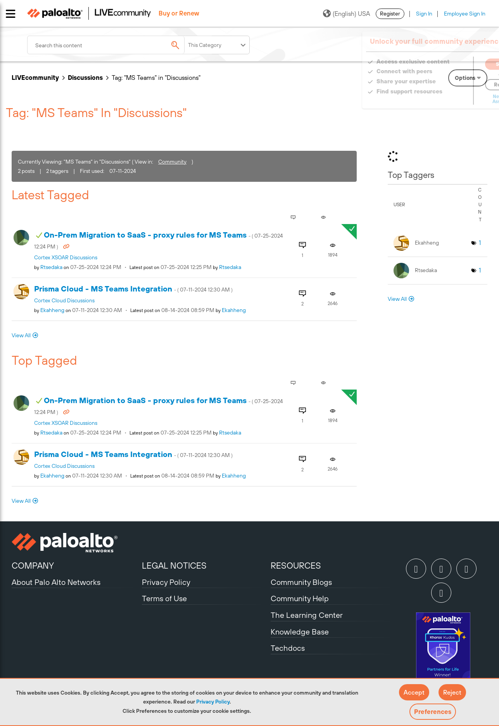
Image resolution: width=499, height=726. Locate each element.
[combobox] (120, 45)
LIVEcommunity (35, 77)
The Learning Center (307, 614)
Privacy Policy (213, 701)
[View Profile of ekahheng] (52, 310)
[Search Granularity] (217, 45)
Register (390, 13)
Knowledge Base (300, 631)
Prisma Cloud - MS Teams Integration (133, 288)
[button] (414, 692)
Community (172, 162)
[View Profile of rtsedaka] (51, 267)
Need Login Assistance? (452, 99)
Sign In (424, 13)
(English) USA (346, 13)
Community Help (300, 598)
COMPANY (33, 565)
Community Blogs (301, 582)
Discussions (85, 77)
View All (21, 335)
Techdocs (288, 647)
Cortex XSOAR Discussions (65, 257)
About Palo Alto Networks (56, 582)
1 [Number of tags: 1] (480, 242)
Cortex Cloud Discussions (64, 300)
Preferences (432, 711)
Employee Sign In (464, 13)
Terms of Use (164, 598)
